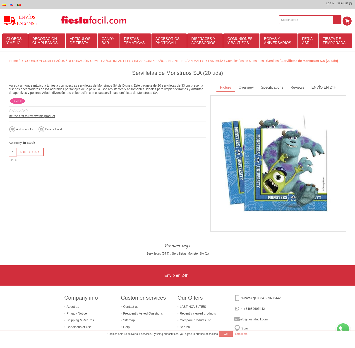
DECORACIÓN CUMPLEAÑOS (45, 40)
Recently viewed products (198, 313)
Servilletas (153, 253)
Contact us (130, 306)
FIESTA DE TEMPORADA (334, 40)
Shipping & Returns (80, 319)
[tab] (225, 87)
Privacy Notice (77, 313)
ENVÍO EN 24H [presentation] (324, 87)
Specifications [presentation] (272, 87)
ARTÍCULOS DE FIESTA (80, 40)
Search (185, 326)
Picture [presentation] (225, 87)
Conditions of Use (79, 326)
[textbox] (307, 19)
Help (126, 326)
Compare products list (195, 319)
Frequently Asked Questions (143, 313)
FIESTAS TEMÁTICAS (134, 40)
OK (226, 334)
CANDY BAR (108, 40)
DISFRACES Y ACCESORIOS (203, 40)
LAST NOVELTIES (193, 306)
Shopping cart (348, 19)
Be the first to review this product (32, 115)
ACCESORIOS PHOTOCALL (168, 40)
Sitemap (129, 319)
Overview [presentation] (246, 87)
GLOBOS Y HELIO (14, 40)
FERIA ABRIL (307, 40)
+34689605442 (254, 308)
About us (73, 306)
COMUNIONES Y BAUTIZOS (239, 40)
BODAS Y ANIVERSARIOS (277, 40)
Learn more (240, 334)
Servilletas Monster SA (188, 253)
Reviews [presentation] (297, 87)
